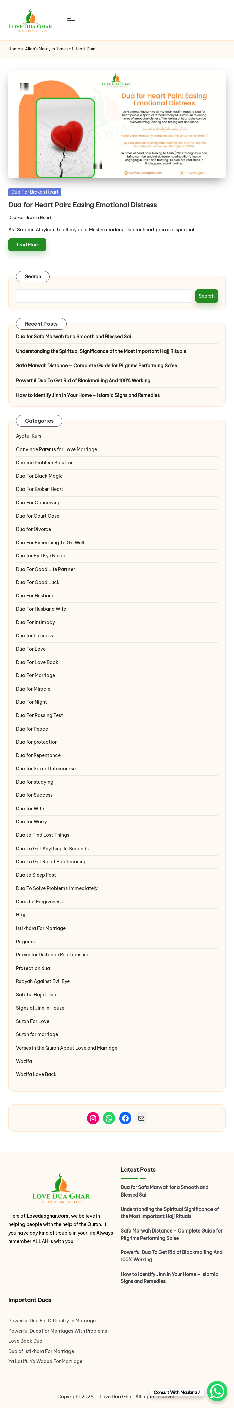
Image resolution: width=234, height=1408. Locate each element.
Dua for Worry (31, 822)
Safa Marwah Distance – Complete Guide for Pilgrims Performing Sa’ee (96, 366)
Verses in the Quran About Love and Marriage (67, 1048)
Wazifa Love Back (36, 1074)
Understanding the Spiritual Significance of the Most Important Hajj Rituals (101, 351)
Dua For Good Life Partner (45, 569)
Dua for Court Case (37, 516)
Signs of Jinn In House (40, 1008)
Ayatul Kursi (29, 436)
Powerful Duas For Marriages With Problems (57, 1331)
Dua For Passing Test (39, 715)
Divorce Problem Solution (45, 463)
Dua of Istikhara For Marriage (41, 1351)
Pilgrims (25, 942)
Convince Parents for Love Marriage (56, 449)
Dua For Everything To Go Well (50, 543)
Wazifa (24, 1061)
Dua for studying (34, 782)
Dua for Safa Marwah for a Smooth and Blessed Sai (73, 337)
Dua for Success (34, 795)
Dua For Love (31, 649)
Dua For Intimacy (35, 622)
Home (14, 48)
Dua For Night (31, 702)
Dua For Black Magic (39, 476)
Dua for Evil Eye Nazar (40, 556)
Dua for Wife (30, 809)
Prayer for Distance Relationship (52, 955)
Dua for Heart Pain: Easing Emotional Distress (82, 205)
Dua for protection (37, 742)
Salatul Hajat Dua (36, 995)
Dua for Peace (32, 729)
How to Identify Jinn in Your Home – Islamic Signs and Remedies (88, 395)
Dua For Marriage (35, 675)
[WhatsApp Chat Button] (217, 1391)
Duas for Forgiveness (39, 902)
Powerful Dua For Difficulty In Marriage (52, 1321)
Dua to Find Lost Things (42, 835)
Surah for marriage (37, 1034)
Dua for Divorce (33, 529)
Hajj (20, 915)
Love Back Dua (25, 1341)
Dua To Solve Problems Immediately (57, 888)
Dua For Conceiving (38, 503)
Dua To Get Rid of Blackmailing (51, 862)
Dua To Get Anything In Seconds (53, 849)
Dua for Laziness (34, 636)
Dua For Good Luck (38, 582)
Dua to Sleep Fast (36, 875)
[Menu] (70, 20)
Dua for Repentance (38, 755)
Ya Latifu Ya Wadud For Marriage (45, 1361)
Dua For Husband (35, 596)
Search (33, 277)
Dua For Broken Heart (35, 192)
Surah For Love (32, 1021)
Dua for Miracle (33, 689)
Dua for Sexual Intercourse (46, 769)
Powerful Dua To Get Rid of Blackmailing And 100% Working (83, 381)
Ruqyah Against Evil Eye (43, 981)
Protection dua (33, 968)
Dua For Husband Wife (41, 609)
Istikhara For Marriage (41, 928)
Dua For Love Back (37, 662)
